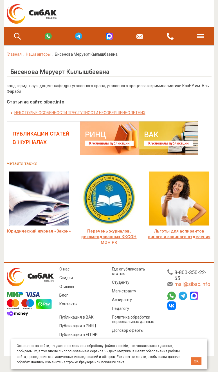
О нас (64, 269)
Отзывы (66, 286)
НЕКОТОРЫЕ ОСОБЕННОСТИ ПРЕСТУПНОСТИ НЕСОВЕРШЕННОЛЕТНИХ (79, 113)
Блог (63, 295)
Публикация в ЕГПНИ (78, 334)
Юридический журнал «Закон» (39, 231)
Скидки (66, 278)
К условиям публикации (109, 143)
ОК (196, 361)
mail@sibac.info (192, 284)
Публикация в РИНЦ (77, 326)
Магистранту (124, 291)
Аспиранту (122, 299)
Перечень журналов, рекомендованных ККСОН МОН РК (108, 237)
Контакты (68, 304)
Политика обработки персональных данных (133, 319)
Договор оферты (127, 330)
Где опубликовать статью (128, 271)
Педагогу (120, 308)
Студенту (120, 282)
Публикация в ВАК (76, 317)
